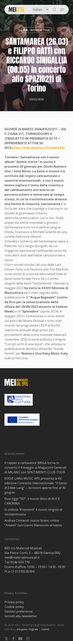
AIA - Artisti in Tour (36, 30)
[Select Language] (40, 9)
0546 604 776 (20, 562)
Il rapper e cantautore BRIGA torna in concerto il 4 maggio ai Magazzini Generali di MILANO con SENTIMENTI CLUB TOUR (35, 467)
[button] (62, 9)
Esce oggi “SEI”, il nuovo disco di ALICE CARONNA (32, 501)
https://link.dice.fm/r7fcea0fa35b (38, 148)
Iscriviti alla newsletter (20, 616)
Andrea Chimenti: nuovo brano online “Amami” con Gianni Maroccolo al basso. (33, 522)
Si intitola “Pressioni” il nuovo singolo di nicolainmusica (33, 511)
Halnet (45, 629)
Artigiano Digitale (27, 629)
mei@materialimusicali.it (22, 557)
